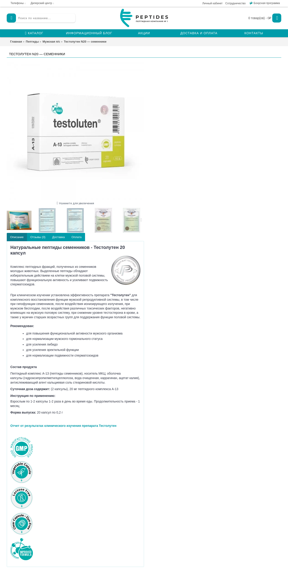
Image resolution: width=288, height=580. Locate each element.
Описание (17, 237)
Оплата (77, 237)
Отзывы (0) (37, 237)
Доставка (58, 237)
